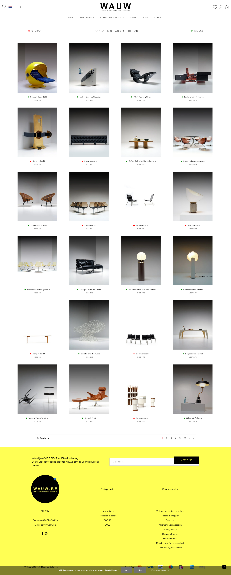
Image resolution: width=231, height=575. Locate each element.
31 (185, 438)
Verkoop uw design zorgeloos (170, 511)
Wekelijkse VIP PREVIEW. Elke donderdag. (65, 462)
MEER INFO (37, 100)
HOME (70, 17)
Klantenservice (170, 539)
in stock (197, 31)
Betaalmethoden (170, 534)
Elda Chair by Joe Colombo (170, 548)
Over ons (170, 520)
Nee (140, 570)
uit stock (34, 31)
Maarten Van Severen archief (170, 543)
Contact (158, 17)
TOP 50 (133, 17)
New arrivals (87, 17)
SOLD (145, 17)
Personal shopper (170, 516)
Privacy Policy (170, 530)
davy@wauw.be (48, 525)
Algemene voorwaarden (170, 525)
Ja (126, 570)
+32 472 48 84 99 (49, 520)
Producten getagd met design (115, 31)
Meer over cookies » (160, 570)
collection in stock (112, 17)
